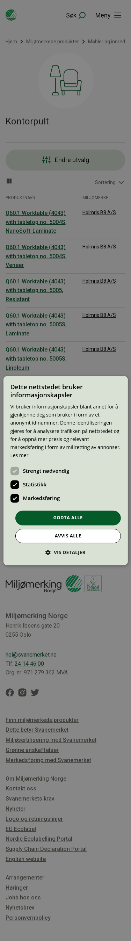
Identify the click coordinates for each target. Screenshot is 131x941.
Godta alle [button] (67, 517)
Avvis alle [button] (68, 536)
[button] (65, 552)
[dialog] (65, 470)
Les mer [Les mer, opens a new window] (19, 455)
